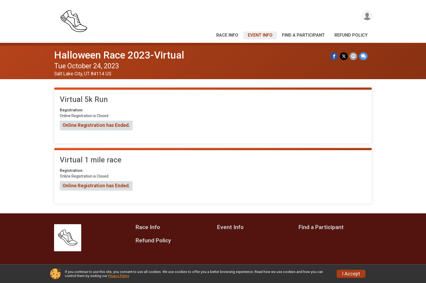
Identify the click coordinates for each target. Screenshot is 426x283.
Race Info (227, 35)
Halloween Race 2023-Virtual (119, 55)
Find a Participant (303, 35)
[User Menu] (367, 16)
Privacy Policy (118, 276)
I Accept (351, 273)
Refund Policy (351, 35)
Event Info (260, 35)
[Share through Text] (363, 56)
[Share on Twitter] (344, 56)
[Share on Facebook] (335, 56)
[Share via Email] (354, 56)
